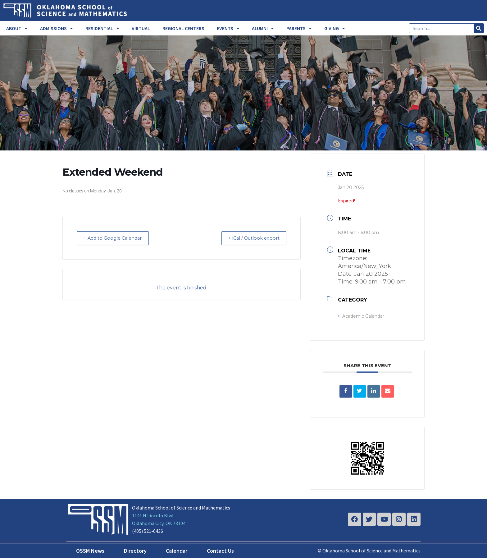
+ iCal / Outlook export (251, 238)
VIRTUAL (141, 28)
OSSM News (90, 550)
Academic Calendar (361, 316)
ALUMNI (263, 28)
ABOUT (17, 28)
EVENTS (228, 28)
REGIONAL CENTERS (183, 28)
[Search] (479, 28)
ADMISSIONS (56, 28)
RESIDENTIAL (102, 28)
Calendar (176, 550)
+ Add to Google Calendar (116, 238)
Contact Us (220, 550)
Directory (135, 550)
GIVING (334, 28)
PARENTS (299, 28)
